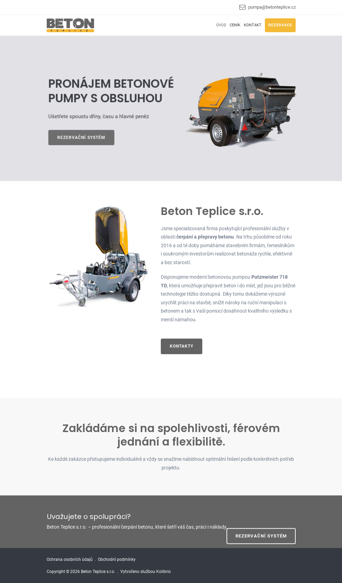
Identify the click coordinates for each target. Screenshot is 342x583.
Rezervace (280, 25)
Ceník (235, 25)
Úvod (221, 25)
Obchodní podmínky (117, 559)
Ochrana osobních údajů (70, 559)
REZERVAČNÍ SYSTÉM (261, 521)
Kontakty (181, 346)
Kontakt (252, 25)
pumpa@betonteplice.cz (272, 7)
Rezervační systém (83, 137)
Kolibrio (163, 571)
